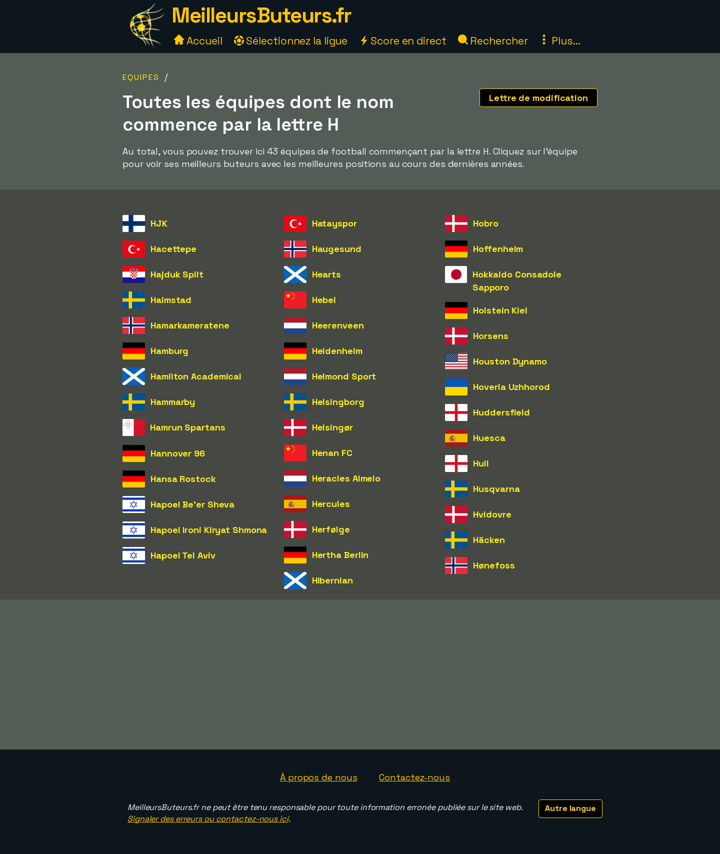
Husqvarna (496, 488)
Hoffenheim (498, 248)
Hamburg (169, 350)
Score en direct (402, 41)
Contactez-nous (414, 777)
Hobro (485, 223)
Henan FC (332, 452)
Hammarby (172, 402)
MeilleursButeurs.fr (262, 15)
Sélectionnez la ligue (291, 41)
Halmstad (171, 300)
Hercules (331, 504)
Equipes (141, 77)
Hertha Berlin (340, 554)
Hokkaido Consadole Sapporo (517, 280)
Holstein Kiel (500, 310)
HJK (159, 223)
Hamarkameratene (190, 325)
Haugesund (337, 248)
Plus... (559, 41)
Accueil (198, 41)
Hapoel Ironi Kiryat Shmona (208, 530)
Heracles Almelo (346, 478)
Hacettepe (173, 248)
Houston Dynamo (510, 361)
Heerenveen (338, 325)
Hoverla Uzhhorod (511, 386)
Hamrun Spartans (188, 427)
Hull (481, 463)
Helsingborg (338, 402)
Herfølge (331, 529)
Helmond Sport (344, 376)
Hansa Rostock (183, 478)
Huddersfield (501, 412)
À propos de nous (318, 777)
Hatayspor (334, 223)
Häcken (488, 540)
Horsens (490, 336)
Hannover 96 (177, 453)
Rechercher (493, 41)
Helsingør (332, 427)
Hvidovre (492, 514)
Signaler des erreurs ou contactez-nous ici (208, 819)
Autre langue (570, 808)
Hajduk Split (177, 274)
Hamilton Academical (196, 376)
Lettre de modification (538, 98)
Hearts (326, 274)
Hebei (324, 300)
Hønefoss (493, 565)
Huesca (489, 438)
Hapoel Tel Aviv (183, 555)
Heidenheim (337, 350)
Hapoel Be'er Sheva (192, 504)
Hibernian (332, 580)
